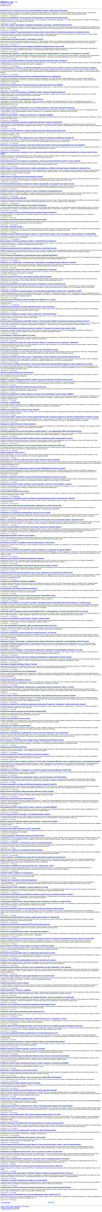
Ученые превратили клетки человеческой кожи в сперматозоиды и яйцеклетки (28, 212)
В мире (14, 23)
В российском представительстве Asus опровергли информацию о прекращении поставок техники (35, 657)
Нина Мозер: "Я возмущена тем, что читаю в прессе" (19, 1070)
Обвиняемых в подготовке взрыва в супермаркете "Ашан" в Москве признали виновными (32, 92)
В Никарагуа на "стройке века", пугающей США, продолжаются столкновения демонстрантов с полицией (38, 262)
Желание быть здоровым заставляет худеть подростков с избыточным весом (28, 314)
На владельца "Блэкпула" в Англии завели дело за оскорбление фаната (26, 843)
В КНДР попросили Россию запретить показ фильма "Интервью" (23, 205)
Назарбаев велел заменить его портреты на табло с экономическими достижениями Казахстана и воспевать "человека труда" (45, 602)
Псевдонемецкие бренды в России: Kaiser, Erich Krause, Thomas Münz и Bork (27, 595)
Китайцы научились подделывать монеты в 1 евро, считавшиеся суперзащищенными (31, 191)
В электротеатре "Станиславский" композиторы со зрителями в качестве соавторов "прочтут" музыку (37, 687)
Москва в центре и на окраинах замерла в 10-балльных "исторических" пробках (29, 821)
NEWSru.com (7, 2)
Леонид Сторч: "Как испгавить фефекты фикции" (18, 1098)
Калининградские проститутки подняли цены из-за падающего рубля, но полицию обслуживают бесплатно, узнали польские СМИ (47, 938)
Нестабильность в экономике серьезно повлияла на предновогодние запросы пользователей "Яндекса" (37, 498)
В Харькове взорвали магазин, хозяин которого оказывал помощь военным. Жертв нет (31, 1166)
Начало (3, 1206)
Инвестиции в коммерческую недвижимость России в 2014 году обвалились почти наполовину (34, 733)
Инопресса (15, 282)
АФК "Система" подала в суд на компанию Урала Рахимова (21, 850)
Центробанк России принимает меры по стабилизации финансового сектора (27, 953)
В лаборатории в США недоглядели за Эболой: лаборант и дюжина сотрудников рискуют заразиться (36, 1173)
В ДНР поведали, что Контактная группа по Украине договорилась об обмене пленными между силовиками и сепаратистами (45, 168)
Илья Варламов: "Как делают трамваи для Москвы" (19, 588)
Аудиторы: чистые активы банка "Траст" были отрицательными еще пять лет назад (30, 1114)
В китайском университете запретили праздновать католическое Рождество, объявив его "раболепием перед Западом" (43, 704)
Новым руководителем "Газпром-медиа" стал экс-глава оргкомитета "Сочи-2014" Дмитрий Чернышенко (37, 108)
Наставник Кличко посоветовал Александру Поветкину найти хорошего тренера (29, 565)
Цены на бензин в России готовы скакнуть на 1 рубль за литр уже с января (27, 946)
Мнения (14, 232)
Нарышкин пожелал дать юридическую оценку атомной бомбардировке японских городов (32, 468)
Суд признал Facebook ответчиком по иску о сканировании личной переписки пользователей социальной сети (40, 357)
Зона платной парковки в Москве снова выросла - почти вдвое (23, 1137)
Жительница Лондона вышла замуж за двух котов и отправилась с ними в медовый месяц (32, 284)
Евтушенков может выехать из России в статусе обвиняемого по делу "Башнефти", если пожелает (35, 967)
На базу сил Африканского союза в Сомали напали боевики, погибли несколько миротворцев (34, 18)
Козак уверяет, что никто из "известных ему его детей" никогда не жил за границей (30, 459)
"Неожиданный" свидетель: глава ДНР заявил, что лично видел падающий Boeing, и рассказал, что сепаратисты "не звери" (44, 53)
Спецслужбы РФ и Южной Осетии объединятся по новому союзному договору (28, 1090)
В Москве (10, 1207)
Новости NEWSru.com (7, 1209)
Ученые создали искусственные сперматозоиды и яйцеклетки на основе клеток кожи (30, 505)
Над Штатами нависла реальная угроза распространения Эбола (23, 711)
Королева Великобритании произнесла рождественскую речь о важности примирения (31, 122)
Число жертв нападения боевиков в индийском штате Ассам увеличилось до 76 (29, 1033)
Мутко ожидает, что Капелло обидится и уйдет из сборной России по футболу (28, 241)
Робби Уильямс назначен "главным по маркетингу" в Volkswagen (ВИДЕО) (26, 115)
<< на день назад (5, 1202)
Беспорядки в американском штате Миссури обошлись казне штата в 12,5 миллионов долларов (34, 1056)
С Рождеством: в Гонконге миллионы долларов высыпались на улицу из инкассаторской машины (35, 1187)
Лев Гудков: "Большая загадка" (11, 226)
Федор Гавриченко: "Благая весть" (12, 452)
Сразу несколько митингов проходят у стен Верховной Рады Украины (25, 814)
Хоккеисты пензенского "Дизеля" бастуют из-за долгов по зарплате (24, 754)
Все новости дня (5, 5)
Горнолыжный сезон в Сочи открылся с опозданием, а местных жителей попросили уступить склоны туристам (40, 161)
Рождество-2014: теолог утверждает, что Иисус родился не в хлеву (24, 887)
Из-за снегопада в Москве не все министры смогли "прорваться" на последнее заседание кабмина (35, 550)
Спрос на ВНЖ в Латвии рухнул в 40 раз (14, 491)
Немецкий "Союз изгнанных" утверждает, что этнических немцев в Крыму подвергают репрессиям (35, 770)
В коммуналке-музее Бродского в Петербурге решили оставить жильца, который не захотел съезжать (36, 894)
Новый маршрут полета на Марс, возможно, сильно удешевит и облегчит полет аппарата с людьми (36, 484)
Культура (15, 210)
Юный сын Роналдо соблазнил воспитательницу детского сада (23, 387)
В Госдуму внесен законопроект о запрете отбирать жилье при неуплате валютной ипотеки (33, 130)
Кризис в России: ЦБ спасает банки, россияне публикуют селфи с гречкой (26, 791)
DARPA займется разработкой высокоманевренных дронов (21, 176)
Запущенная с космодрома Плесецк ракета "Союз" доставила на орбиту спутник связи (31, 1151)
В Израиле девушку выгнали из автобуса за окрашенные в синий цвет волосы (28, 248)
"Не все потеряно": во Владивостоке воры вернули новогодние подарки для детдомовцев (32, 857)
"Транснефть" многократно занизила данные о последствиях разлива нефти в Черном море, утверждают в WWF (40, 291)
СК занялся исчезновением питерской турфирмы (18, 581)
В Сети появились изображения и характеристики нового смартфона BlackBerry (29, 255)
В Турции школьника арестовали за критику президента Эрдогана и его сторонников (30, 76)
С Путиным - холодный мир (10, 402)
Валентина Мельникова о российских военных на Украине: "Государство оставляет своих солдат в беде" (38, 328)
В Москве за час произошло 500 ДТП (13, 198)
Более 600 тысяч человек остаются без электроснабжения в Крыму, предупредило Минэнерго (34, 10)
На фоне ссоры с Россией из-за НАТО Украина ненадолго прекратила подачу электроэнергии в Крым (36, 438)
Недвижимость (16, 136)
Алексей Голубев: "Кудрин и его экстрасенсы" (16, 873)
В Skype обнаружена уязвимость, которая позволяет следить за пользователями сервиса (32, 1041)
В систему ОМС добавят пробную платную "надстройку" (20, 828)
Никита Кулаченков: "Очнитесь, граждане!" (15, 990)
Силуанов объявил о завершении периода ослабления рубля (22, 835)
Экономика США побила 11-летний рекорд (15, 725)
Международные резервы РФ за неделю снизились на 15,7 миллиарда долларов (29, 349)
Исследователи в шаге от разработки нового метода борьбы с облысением (27, 542)
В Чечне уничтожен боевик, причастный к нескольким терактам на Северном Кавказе (30, 527)
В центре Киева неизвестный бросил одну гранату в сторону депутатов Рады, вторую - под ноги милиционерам (40, 1144)
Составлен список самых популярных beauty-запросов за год (22, 1011)
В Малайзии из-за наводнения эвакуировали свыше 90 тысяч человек (25, 512)
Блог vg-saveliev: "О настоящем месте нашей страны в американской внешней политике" (32, 740)
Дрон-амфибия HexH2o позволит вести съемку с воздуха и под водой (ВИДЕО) (28, 807)
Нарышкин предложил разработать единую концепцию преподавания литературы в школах (33, 477)
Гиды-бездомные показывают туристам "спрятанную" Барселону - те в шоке (28, 299)
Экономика (15, 74)
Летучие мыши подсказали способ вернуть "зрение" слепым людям (24, 618)
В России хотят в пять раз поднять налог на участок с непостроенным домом (28, 1130)
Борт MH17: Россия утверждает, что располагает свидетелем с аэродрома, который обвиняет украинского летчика (41, 650)
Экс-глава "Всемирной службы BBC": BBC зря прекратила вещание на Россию (28, 625)
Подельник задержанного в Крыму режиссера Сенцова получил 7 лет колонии (28, 632)
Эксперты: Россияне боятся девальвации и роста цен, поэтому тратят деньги (28, 960)
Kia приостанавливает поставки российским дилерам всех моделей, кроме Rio (28, 784)
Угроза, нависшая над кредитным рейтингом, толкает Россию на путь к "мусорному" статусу (33, 1018)
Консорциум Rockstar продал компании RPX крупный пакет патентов (25, 924)
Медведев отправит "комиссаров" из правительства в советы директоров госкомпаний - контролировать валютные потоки (44, 641)
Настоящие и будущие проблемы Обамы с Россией (18, 664)
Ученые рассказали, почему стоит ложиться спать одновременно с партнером (28, 269)
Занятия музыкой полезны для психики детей (16, 372)
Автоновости (16, 65)
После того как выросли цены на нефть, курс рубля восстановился (24, 931)
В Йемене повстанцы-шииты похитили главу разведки (19, 409)
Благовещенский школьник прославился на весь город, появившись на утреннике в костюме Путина (36, 572)
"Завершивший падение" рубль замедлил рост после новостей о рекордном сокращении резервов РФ (37, 138)
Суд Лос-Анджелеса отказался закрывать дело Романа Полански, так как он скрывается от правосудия (37, 997)
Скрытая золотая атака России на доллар (15, 718)
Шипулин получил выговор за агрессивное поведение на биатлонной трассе (27, 1004)
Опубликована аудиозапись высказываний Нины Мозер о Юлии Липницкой (27, 307)
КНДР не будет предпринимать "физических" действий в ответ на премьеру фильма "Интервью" (35, 1159)
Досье (7, 1206)
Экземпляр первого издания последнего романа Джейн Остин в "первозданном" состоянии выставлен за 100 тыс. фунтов (44, 611)
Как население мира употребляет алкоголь (15, 680)
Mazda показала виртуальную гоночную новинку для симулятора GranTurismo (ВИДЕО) (31, 85)
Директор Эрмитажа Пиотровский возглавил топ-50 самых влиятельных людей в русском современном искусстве (41, 1026)
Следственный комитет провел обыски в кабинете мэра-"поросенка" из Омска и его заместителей (35, 901)
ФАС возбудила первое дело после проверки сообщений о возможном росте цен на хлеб (32, 46)
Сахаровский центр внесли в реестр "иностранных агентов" (21, 39)
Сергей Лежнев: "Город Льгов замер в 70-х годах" (18, 335)
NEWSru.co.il (4, 1207)
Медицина (15, 224)
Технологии (15, 182)
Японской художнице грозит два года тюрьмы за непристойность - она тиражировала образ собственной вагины (41, 431)
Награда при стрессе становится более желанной (18, 424)
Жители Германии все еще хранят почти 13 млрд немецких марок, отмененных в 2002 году (32, 445)
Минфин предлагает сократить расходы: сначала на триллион (22, 1048)
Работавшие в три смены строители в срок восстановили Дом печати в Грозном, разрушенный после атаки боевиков (42, 145)
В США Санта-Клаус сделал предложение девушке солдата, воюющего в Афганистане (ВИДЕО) (34, 1063)
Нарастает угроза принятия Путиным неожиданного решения (22, 558)
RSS (22, 1206)
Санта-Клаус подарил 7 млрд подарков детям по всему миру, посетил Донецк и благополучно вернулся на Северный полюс (44, 32)
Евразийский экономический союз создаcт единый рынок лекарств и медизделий (29, 917)
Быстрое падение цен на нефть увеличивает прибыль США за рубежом (26, 276)
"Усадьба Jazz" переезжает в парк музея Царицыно (18, 880)
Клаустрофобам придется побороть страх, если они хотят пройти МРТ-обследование (31, 1077)
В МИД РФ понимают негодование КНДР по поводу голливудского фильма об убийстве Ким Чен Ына (36, 379)
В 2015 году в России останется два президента (17, 798)
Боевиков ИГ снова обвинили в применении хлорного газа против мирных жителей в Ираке (33, 777)
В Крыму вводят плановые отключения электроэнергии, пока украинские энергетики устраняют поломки (38, 695)
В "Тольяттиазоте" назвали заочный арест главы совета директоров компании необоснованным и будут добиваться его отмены (46, 364)
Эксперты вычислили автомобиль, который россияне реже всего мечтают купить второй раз (33, 60)
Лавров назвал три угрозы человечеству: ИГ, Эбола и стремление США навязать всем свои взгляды (36, 1106)
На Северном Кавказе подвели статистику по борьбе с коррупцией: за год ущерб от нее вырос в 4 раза (37, 184)
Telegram (27, 1206)
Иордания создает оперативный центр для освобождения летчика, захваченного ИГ (30, 1194)
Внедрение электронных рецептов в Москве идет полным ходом (23, 219)
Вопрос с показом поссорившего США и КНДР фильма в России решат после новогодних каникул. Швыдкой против (42, 520)
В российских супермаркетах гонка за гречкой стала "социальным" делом (26, 865)
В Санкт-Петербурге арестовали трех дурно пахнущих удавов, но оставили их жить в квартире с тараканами (39, 342)
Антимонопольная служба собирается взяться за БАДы (20, 1083)
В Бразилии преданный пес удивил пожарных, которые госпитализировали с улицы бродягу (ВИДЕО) (37, 394)
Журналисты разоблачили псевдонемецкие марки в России (21, 99)
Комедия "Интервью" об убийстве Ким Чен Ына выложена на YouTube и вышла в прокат (32, 1123)
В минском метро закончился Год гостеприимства (18, 671)
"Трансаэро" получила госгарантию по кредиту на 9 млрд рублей (23, 1180)
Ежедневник (17, 1206)
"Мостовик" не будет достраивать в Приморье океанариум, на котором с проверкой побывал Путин (36, 25)
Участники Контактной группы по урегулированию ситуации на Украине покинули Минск (32, 908)
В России (15, 15)
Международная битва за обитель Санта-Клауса (17, 535)
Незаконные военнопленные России (13, 747)
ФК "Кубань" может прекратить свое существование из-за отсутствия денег (27, 976)
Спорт (14, 246)
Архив (11, 1206)
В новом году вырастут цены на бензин (14, 983)
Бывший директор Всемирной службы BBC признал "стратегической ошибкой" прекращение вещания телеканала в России (44, 321)
